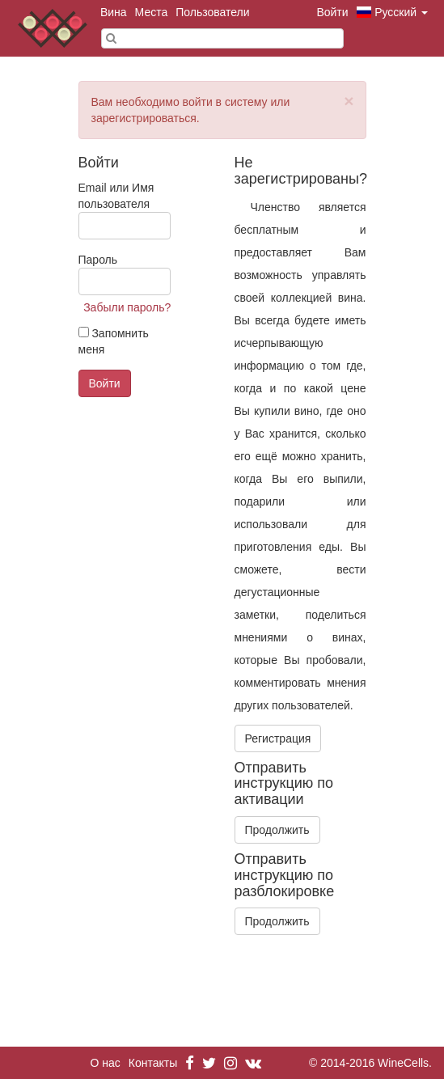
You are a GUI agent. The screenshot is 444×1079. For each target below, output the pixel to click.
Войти (332, 12)
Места (151, 12)
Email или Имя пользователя (124, 210)
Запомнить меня (113, 341)
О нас (106, 1062)
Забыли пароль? (127, 307)
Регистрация (278, 738)
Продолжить (277, 829)
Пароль (124, 274)
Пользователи (212, 12)
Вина (113, 12)
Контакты (153, 1062)
